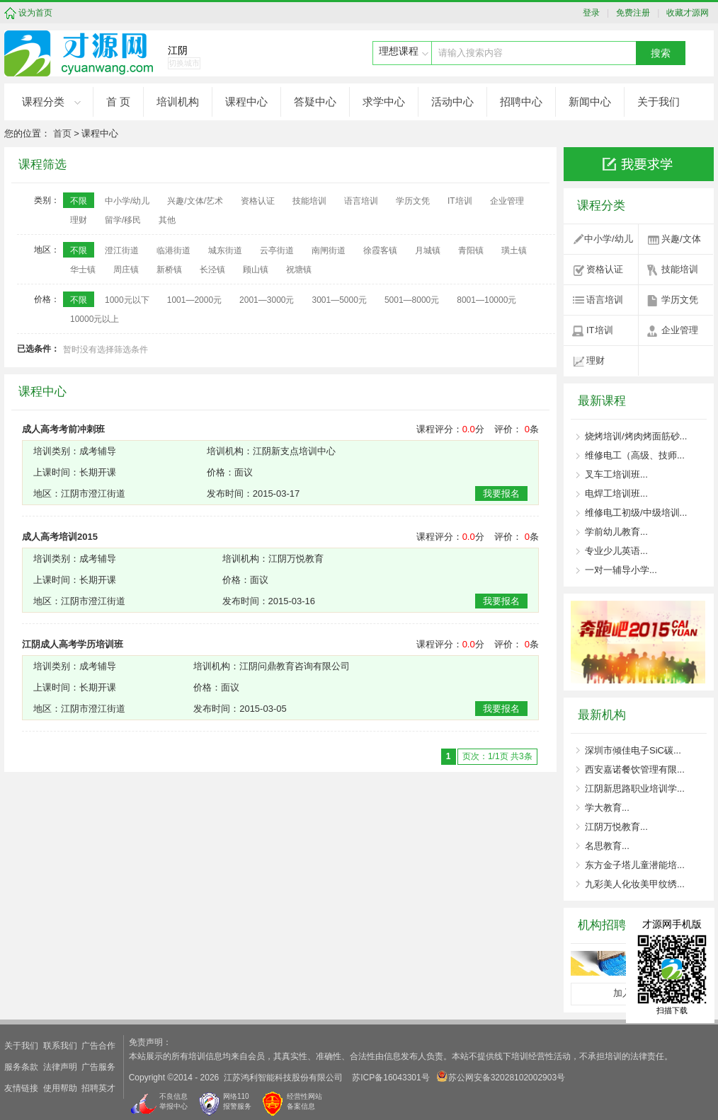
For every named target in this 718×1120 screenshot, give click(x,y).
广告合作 (98, 1046)
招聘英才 (98, 1088)
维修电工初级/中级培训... (636, 512)
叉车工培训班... (616, 474)
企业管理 (679, 330)
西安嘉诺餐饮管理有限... (635, 769)
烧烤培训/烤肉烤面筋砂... (636, 436)
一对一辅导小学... (621, 570)
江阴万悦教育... (616, 826)
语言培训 (604, 299)
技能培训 (679, 269)
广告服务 (98, 1067)
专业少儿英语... (616, 550)
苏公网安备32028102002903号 (501, 1076)
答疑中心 (315, 102)
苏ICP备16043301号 (390, 1078)
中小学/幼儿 (608, 238)
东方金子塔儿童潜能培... (635, 865)
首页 (62, 133)
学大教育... (607, 807)
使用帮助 (60, 1088)
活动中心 (452, 102)
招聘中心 (521, 102)
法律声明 (60, 1067)
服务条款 (21, 1067)
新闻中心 (590, 102)
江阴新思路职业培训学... (635, 788)
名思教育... (607, 846)
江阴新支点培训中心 (294, 451)
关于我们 (658, 102)
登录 (595, 13)
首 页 (118, 102)
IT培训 (599, 330)
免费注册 (631, 13)
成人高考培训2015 (60, 536)
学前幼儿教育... (616, 531)
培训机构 (177, 102)
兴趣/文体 (681, 238)
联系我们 (60, 1046)
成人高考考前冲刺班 (63, 429)
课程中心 (246, 102)
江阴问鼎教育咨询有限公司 (294, 666)
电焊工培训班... (616, 493)
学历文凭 (679, 299)
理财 (595, 360)
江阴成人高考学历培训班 (72, 644)
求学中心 (384, 102)
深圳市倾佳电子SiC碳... (633, 750)
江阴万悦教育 (296, 558)
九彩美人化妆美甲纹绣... (635, 884)
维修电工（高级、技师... (635, 455)
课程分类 (43, 102)
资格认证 (604, 269)
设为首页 (35, 13)
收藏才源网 (686, 13)
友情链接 (21, 1088)
